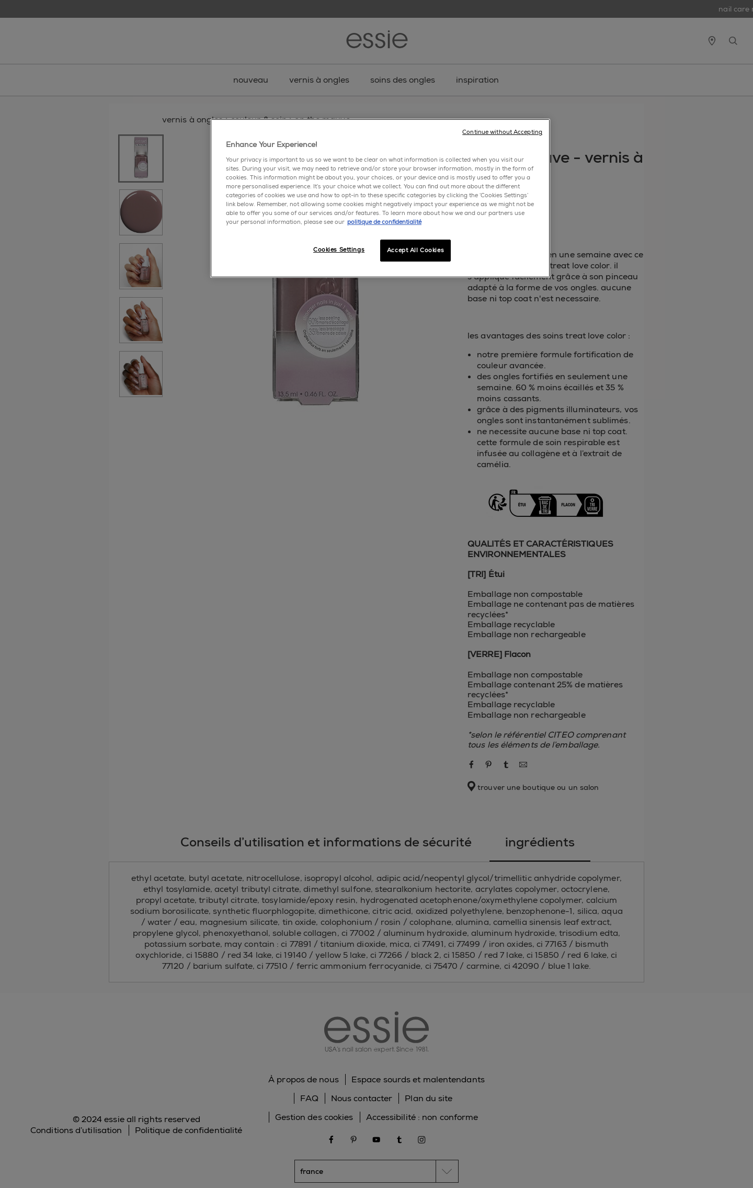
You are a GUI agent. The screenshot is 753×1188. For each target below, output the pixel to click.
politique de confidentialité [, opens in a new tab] (384, 222)
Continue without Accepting (502, 132)
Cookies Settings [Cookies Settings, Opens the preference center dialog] (338, 250)
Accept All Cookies (415, 250)
